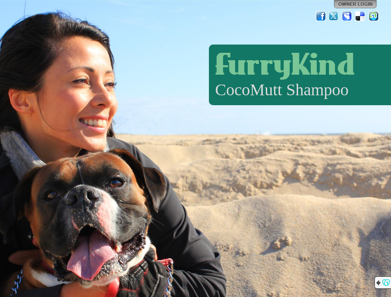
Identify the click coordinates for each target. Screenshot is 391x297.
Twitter (334, 16)
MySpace (347, 16)
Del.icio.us (360, 16)
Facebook (321, 16)
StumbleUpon (373, 16)
